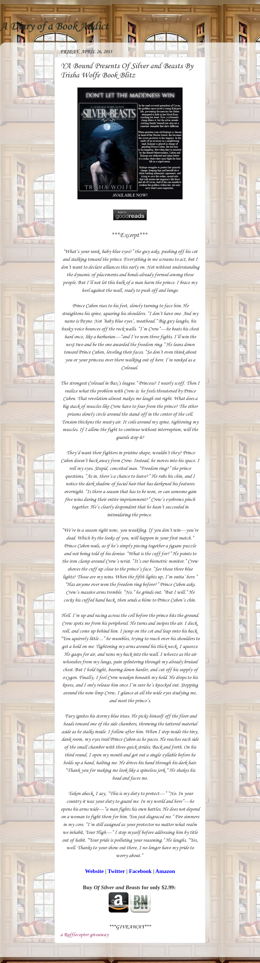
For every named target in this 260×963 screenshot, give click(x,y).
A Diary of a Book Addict (54, 26)
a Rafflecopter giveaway (84, 935)
